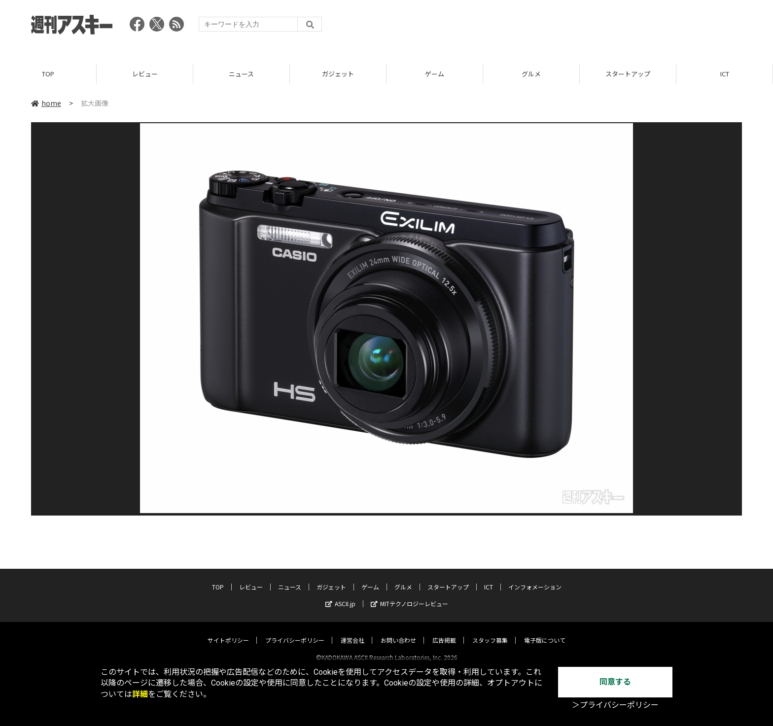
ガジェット (338, 73)
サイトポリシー (228, 631)
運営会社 (352, 631)
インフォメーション (535, 578)
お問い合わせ (398, 631)
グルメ (531, 73)
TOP (48, 73)
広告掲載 (444, 631)
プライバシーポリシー (294, 631)
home (46, 103)
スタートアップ (627, 73)
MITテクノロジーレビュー (409, 594)
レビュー (145, 73)
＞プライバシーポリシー (615, 705)
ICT (724, 73)
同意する (615, 682)
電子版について (544, 631)
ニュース (241, 73)
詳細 (140, 694)
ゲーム (434, 73)
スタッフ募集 (490, 631)
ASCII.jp (340, 594)
